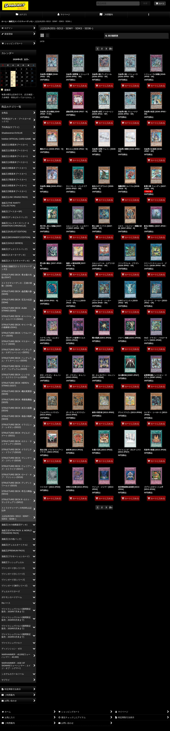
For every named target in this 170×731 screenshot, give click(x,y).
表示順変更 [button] (111, 36)
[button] (149, 15)
